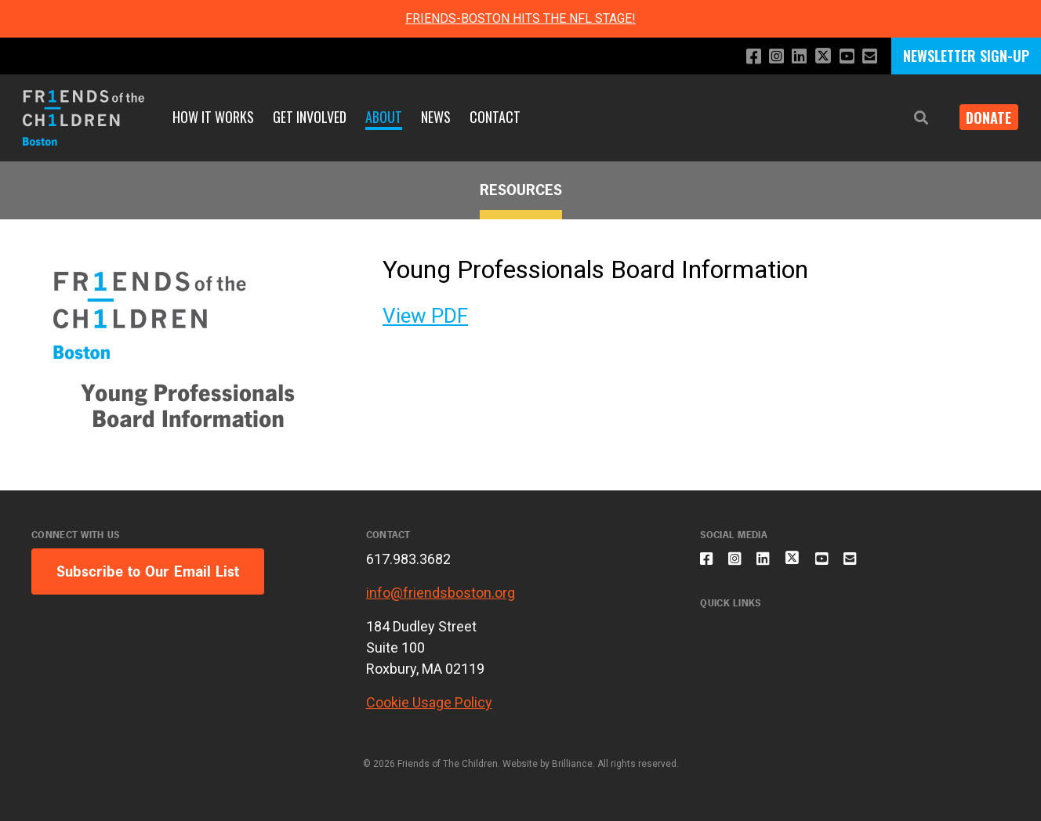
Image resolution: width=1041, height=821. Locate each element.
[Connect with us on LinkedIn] (791, 57)
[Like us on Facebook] (741, 57)
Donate (983, 117)
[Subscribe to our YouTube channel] (843, 57)
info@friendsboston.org (440, 592)
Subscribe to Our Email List (147, 571)
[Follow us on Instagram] (766, 57)
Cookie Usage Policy (429, 702)
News (436, 117)
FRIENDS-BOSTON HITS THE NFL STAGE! (520, 18)
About (383, 117)
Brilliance (572, 763)
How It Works (213, 117)
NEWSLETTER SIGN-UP (966, 55)
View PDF (425, 315)
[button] (909, 117)
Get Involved (309, 117)
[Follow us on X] (817, 57)
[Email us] (868, 57)
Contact (495, 117)
